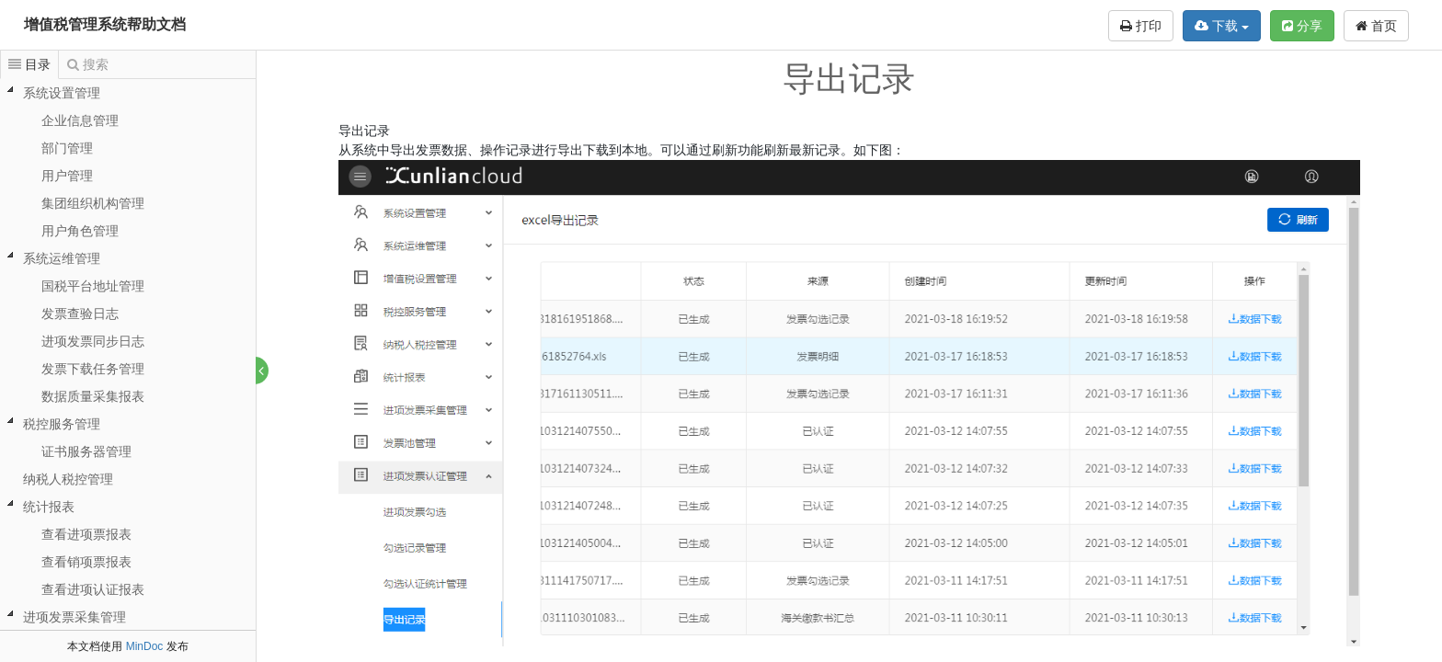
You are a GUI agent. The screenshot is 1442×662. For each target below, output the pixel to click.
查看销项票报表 (86, 561)
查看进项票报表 (86, 534)
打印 (1141, 25)
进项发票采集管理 (74, 617)
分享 (1302, 25)
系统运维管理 (61, 258)
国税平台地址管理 (92, 286)
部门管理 (67, 148)
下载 (1222, 25)
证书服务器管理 (86, 451)
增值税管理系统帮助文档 (105, 24)
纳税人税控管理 (68, 479)
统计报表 (48, 506)
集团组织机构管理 (92, 203)
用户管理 (67, 175)
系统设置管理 (61, 93)
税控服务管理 (61, 424)
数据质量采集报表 (92, 396)
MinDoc (145, 646)
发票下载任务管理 (92, 368)
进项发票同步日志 (92, 341)
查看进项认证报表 (92, 589)
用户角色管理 (80, 230)
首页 (1376, 25)
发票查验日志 (80, 313)
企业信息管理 (80, 120)
